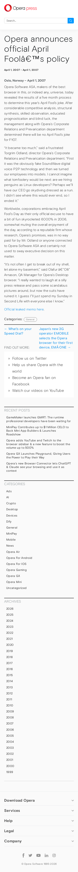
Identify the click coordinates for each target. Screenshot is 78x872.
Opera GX (13, 576)
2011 (9, 699)
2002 (10, 753)
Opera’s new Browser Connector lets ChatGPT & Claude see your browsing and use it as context (38, 467)
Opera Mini (14, 582)
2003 (10, 747)
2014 (9, 681)
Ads (9, 491)
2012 (9, 693)
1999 (9, 772)
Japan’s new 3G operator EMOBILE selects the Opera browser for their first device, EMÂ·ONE (56, 338)
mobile (11, 539)
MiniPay (11, 533)
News (10, 545)
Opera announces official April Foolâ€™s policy (38, 49)
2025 (9, 614)
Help (8, 820)
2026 (10, 608)
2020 (10, 644)
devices (11, 515)
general (30, 319)
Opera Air (13, 551)
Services (12, 810)
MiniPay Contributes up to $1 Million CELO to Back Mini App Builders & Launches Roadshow (37, 430)
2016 (9, 669)
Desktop (12, 509)
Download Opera (19, 800)
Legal (9, 831)
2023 (9, 626)
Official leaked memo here (24, 309)
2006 (10, 729)
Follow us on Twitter (29, 358)
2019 (9, 651)
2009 (10, 711)
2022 (9, 632)
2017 (9, 663)
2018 (9, 657)
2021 (9, 638)
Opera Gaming (16, 570)
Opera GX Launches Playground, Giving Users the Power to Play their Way (38, 455)
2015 (9, 675)
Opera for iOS (16, 563)
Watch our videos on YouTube (38, 390)
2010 (9, 705)
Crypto (11, 503)
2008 (10, 717)
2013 (9, 687)
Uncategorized (16, 588)
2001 (9, 759)
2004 (10, 741)
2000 (10, 766)
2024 (9, 620)
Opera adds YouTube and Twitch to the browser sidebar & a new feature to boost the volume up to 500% (38, 444)
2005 (10, 735)
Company (13, 841)
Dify (8, 521)
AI (7, 497)
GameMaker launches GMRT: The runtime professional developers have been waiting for (38, 419)
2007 (10, 723)
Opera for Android (19, 557)
